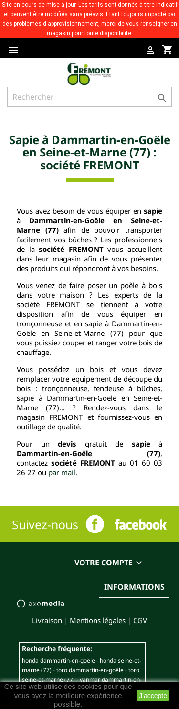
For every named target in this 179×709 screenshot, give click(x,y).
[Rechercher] (89, 97)
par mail (61, 472)
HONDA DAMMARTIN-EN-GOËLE (58, 661)
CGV (140, 620)
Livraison (47, 620)
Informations (134, 587)
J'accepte (153, 695)
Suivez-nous (45, 524)
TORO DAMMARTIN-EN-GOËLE (90, 670)
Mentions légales (98, 620)
